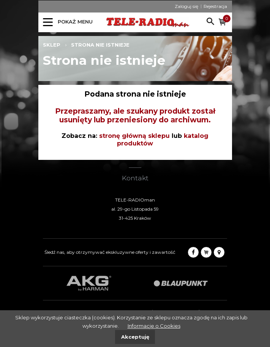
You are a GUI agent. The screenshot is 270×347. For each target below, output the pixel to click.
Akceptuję (135, 337)
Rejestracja (215, 6)
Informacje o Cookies (154, 326)
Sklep (51, 45)
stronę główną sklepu (134, 135)
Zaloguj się (186, 6)
